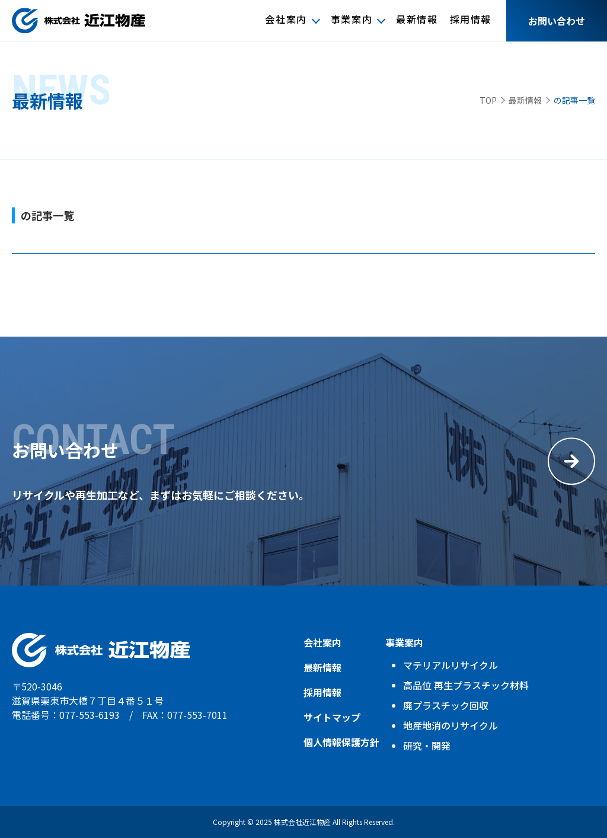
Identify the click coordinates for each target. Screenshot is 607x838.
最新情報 (416, 20)
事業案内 (351, 20)
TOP (488, 100)
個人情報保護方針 (341, 742)
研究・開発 (427, 745)
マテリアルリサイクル (450, 665)
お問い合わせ (556, 21)
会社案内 (285, 20)
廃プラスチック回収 (445, 705)
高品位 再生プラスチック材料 (466, 685)
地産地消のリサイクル (450, 725)
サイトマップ (332, 717)
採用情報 (470, 20)
